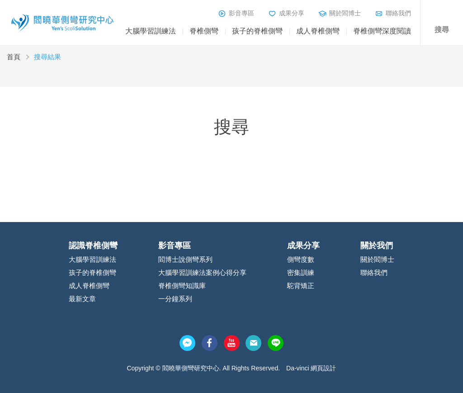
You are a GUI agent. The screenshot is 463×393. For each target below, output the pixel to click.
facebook (209, 343)
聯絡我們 (398, 13)
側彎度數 (300, 259)
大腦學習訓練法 (150, 31)
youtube (232, 343)
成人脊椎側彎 (318, 31)
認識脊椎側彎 (93, 245)
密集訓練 (300, 272)
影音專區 (241, 13)
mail (253, 343)
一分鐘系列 (175, 299)
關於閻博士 (345, 13)
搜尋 (442, 29)
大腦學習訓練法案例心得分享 (202, 272)
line (275, 343)
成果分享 (291, 13)
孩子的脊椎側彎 (257, 31)
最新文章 (82, 299)
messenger (187, 343)
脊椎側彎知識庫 (182, 285)
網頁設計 (323, 368)
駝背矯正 (300, 285)
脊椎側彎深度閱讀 (382, 31)
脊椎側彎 (203, 31)
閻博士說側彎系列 (185, 259)
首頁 (13, 57)
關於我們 (376, 245)
